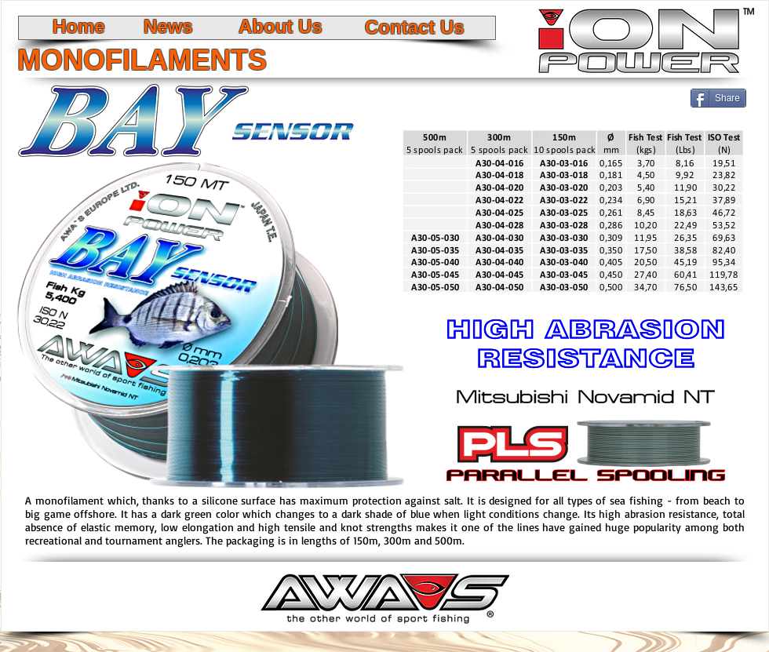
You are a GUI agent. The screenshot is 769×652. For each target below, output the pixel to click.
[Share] (718, 98)
